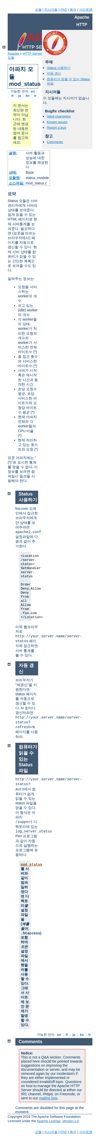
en (33, 91)
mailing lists (48, 1098)
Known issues (57, 122)
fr (12, 96)
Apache (13, 53)
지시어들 (51, 9)
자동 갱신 (54, 73)
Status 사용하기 (58, 68)
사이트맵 (85, 9)
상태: (13, 172)
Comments (55, 142)
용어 (73, 9)
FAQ (63, 9)
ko (27, 96)
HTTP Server (32, 53)
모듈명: (15, 178)
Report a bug (56, 128)
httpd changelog (59, 116)
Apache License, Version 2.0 (58, 1121)
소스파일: (16, 183)
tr (35, 96)
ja (19, 96)
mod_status (31, 865)
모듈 (38, 9)
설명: (13, 153)
